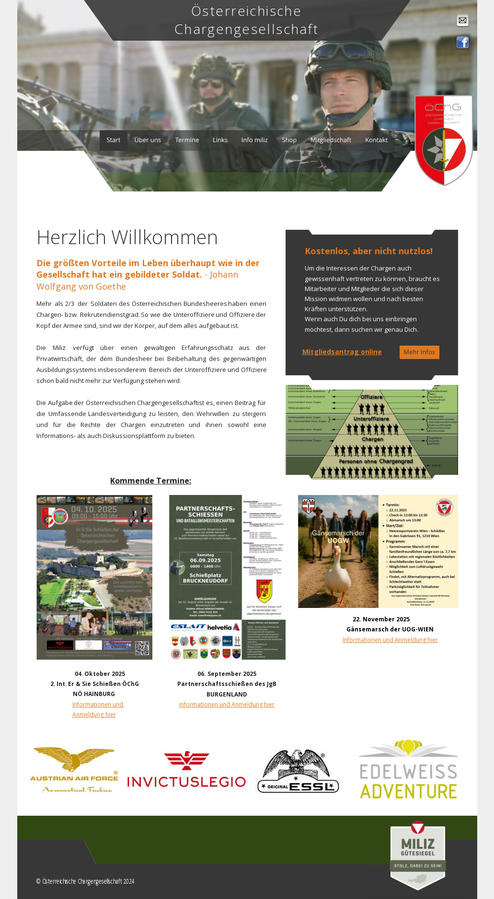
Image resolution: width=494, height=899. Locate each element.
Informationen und (98, 704)
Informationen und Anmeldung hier (390, 640)
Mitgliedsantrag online (342, 351)
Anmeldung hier (94, 714)
